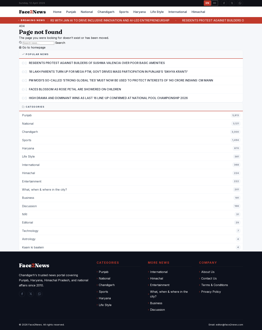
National (87, 12)
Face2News (35, 324)
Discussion (157, 309)
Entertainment (159, 285)
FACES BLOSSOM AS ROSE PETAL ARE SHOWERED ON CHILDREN (75, 89)
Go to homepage (32, 47)
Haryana (139, 12)
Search (60, 43)
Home (57, 12)
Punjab (71, 12)
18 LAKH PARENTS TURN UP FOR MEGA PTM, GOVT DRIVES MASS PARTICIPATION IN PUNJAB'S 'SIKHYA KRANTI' (108, 71)
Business (156, 303)
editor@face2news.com (229, 324)
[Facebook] (224, 3)
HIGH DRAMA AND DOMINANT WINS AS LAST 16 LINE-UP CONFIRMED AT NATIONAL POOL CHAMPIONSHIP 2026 (108, 98)
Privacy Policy (211, 291)
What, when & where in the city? (169, 294)
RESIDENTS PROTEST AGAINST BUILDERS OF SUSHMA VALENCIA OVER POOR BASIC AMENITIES (97, 63)
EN (207, 2)
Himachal (198, 12)
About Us (208, 272)
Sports (124, 12)
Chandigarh (106, 12)
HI (214, 2)
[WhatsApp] (240, 3)
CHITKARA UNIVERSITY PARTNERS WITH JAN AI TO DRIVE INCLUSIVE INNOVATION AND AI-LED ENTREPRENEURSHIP (110, 20)
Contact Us (209, 278)
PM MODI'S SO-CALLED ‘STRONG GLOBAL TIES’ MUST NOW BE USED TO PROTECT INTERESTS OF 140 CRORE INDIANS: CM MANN (121, 80)
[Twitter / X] (232, 3)
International (177, 12)
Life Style (157, 12)
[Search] (38, 43)
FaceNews (34, 265)
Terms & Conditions (214, 285)
